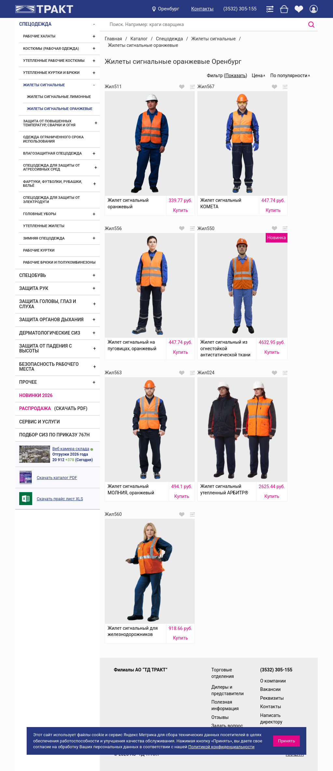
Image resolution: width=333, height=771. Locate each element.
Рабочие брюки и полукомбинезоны (59, 262)
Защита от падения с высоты (45, 348)
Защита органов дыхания (51, 319)
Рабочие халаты (39, 36)
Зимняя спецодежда (44, 238)
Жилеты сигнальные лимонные (59, 97)
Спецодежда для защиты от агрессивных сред (51, 167)
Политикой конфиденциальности (221, 746)
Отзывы (220, 717)
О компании (273, 680)
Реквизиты (272, 698)
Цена (257, 75)
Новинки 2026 (36, 395)
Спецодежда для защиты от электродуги (51, 200)
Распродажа (35, 408)
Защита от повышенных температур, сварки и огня (49, 123)
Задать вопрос (227, 725)
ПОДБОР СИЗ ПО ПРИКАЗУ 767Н (54, 434)
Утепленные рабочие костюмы (54, 61)
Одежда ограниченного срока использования (53, 139)
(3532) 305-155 (240, 9)
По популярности (288, 75)
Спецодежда (35, 24)
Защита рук (33, 288)
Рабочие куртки (39, 250)
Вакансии (270, 689)
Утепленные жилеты (43, 226)
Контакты (202, 9)
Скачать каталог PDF (57, 477)
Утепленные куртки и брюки (51, 73)
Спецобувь (32, 275)
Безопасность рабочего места (49, 367)
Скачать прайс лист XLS (60, 498)
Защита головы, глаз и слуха (47, 304)
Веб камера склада (70, 448)
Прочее (28, 382)
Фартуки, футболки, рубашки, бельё (52, 184)
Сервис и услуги (39, 421)
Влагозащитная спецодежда (52, 153)
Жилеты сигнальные (44, 85)
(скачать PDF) (70, 408)
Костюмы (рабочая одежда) (51, 49)
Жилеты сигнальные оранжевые (59, 109)
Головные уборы (39, 214)
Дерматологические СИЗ (49, 333)
